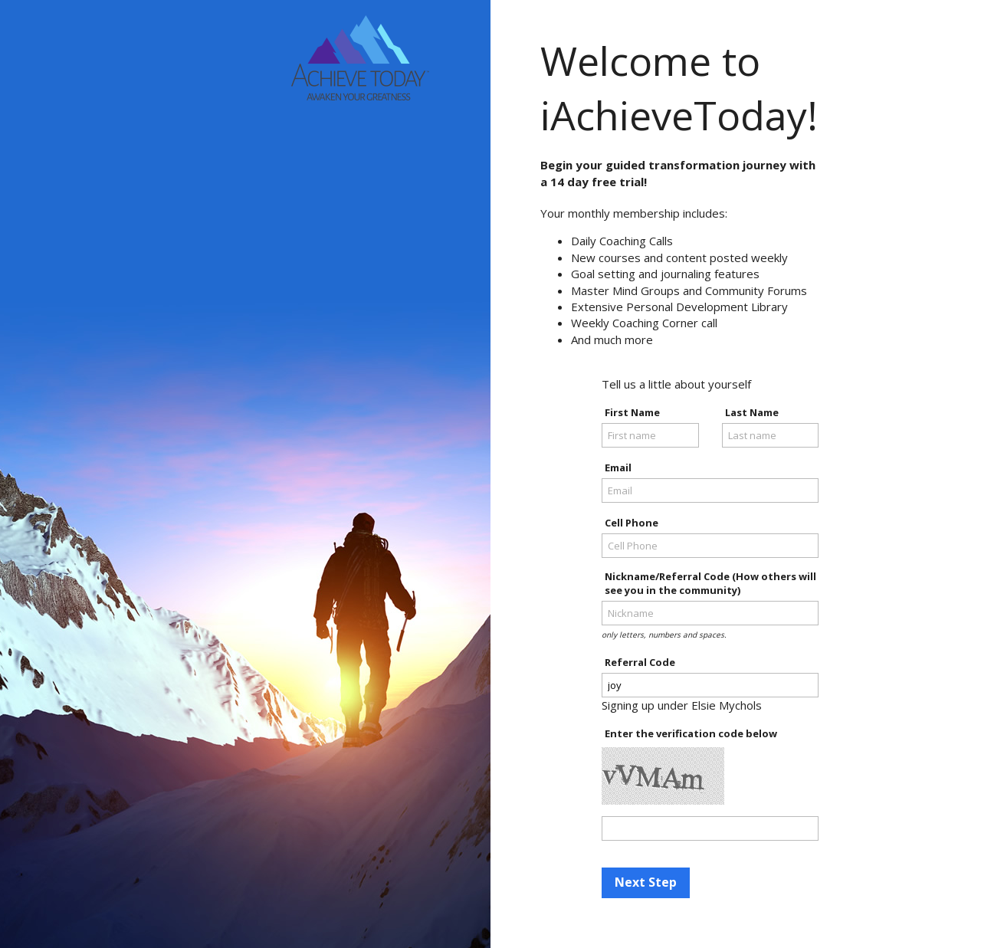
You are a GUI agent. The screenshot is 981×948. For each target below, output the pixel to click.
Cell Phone (631, 523)
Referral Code (640, 662)
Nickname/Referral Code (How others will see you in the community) (710, 583)
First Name (632, 412)
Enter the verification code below (691, 733)
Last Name (752, 412)
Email (618, 467)
